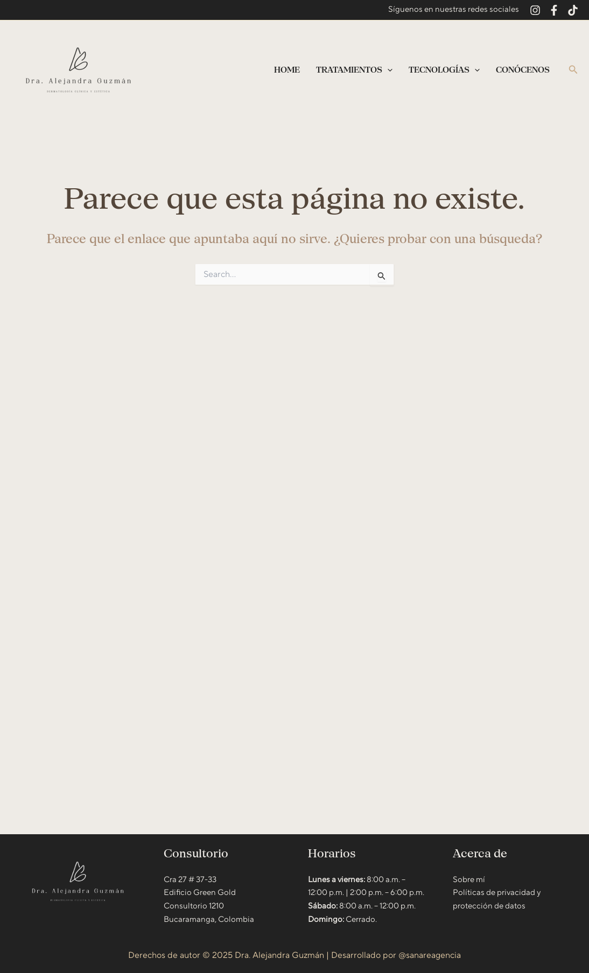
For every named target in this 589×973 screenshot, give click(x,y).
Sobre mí (469, 880)
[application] (387, 70)
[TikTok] (572, 10)
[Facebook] (554, 10)
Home (287, 70)
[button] (573, 70)
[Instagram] (535, 10)
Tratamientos (354, 70)
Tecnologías (444, 70)
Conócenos (523, 70)
